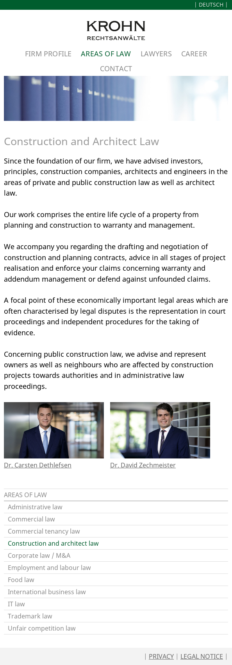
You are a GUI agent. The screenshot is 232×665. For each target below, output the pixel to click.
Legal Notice (201, 656)
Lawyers (156, 53)
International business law (47, 592)
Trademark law (30, 616)
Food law (21, 579)
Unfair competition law (42, 628)
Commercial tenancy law (44, 531)
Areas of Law (106, 53)
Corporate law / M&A (39, 555)
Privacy (161, 656)
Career (194, 53)
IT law (16, 604)
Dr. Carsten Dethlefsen (37, 465)
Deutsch (211, 4)
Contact (116, 68)
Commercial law (31, 519)
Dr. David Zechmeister (143, 465)
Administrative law (35, 507)
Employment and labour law (49, 567)
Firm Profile (48, 53)
